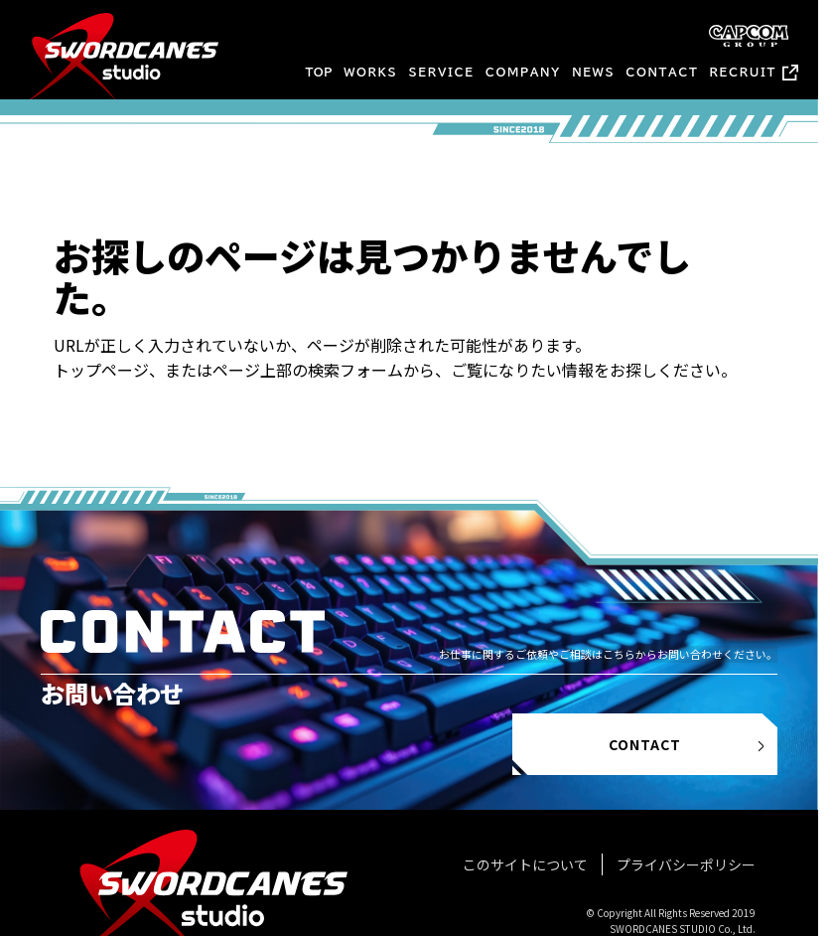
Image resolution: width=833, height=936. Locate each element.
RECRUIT (743, 72)
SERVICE (442, 72)
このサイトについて (525, 864)
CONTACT (661, 72)
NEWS (593, 72)
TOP (319, 72)
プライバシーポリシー (686, 864)
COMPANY (523, 72)
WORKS (370, 72)
